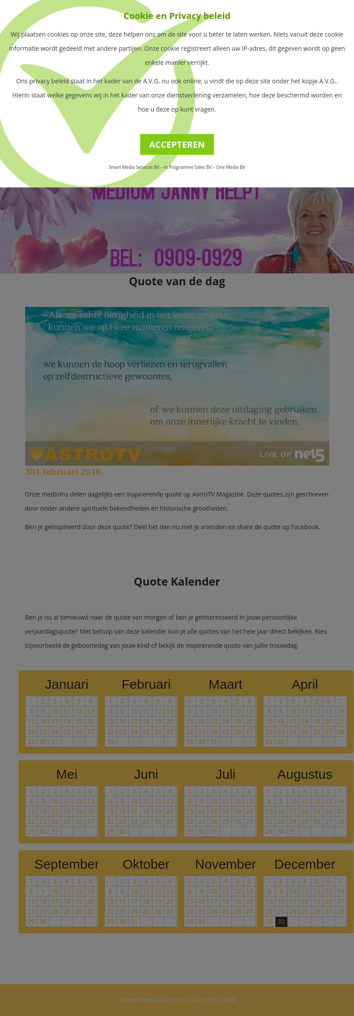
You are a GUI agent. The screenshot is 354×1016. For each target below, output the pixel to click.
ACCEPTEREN (177, 144)
